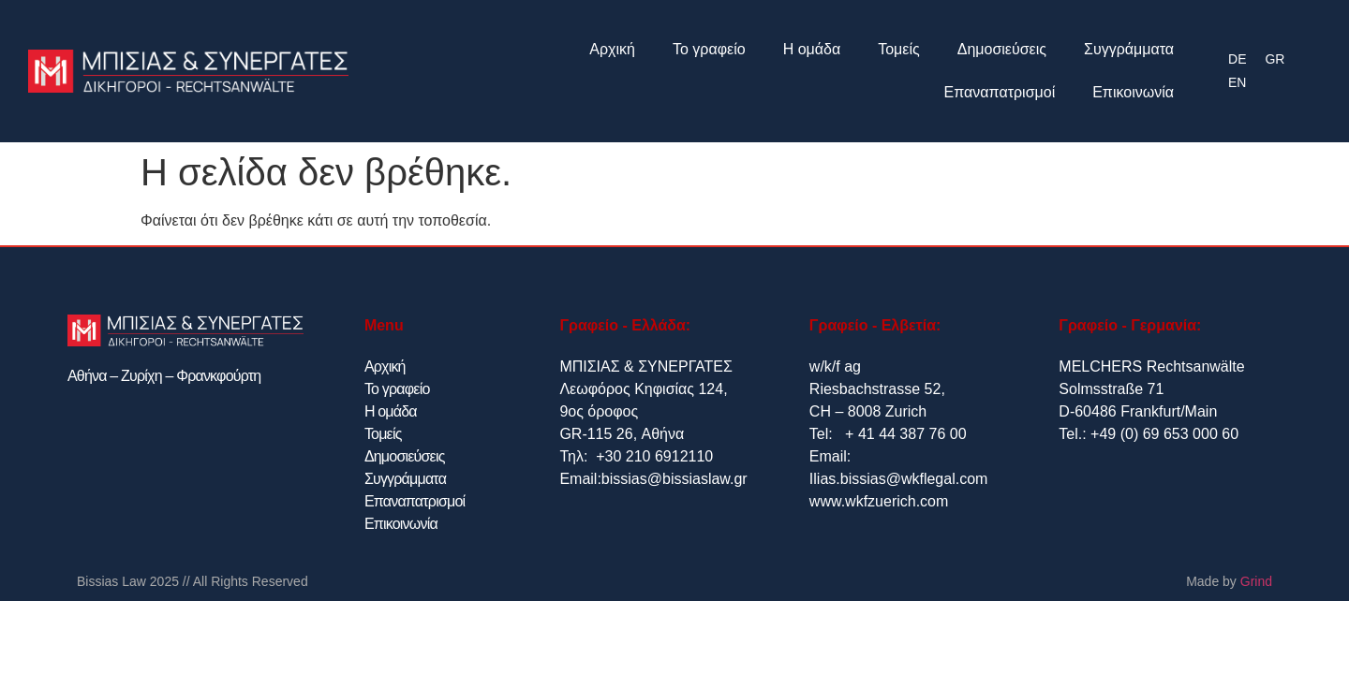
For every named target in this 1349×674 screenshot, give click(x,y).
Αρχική (612, 49)
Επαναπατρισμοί (1000, 92)
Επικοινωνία (1133, 92)
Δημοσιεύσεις (1001, 49)
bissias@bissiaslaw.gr (674, 479)
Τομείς (899, 49)
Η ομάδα (812, 49)
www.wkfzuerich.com (878, 501)
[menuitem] (1237, 59)
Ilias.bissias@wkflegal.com (898, 479)
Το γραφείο (709, 49)
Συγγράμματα (1129, 49)
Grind (1256, 581)
